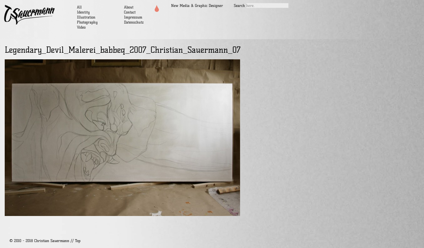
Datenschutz (134, 22)
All (79, 7)
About (128, 7)
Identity (83, 12)
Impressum (133, 17)
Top (77, 240)
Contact (130, 12)
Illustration (86, 17)
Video (81, 27)
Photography (87, 22)
